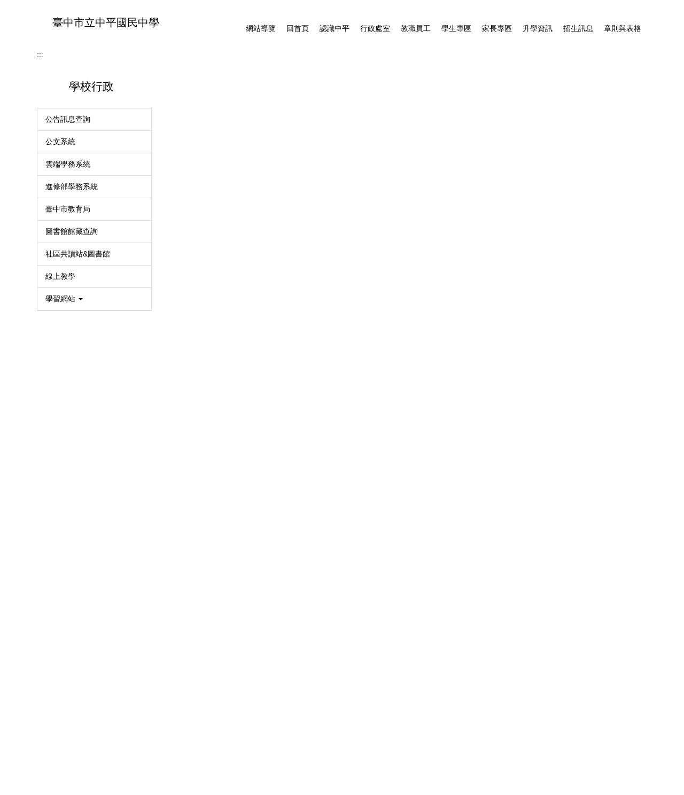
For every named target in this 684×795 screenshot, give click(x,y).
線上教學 (60, 490)
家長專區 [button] (497, 28)
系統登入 (60, 580)
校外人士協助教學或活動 (86, 625)
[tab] (366, 247)
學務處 (254, 273)
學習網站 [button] (64, 513)
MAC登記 (61, 558)
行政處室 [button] (375, 28)
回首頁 (297, 28)
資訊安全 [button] (64, 535)
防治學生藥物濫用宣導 (207, 381)
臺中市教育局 (67, 423)
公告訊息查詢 (67, 333)
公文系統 (60, 356)
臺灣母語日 (64, 647)
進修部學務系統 (71, 400)
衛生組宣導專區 (71, 670)
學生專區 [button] (456, 28)
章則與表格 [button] (622, 28)
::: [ (45, 724)
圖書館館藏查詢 (71, 445)
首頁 (182, 273)
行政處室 (216, 273)
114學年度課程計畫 (77, 602)
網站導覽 (261, 28)
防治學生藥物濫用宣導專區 (90, 692)
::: (232, 28)
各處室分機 (72, 724)
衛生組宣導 (188, 397)
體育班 (181, 364)
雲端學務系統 (67, 378)
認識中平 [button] (334, 28)
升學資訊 (538, 28)
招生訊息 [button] (578, 28)
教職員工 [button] (416, 28)
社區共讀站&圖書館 (77, 468)
